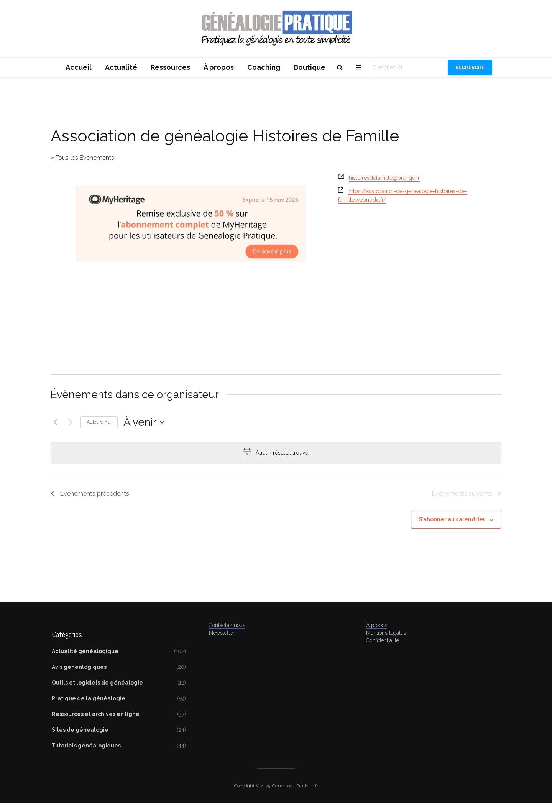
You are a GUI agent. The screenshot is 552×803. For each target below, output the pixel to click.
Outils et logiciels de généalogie (97, 683)
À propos (219, 67)
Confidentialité (382, 640)
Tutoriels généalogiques (86, 745)
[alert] (276, 452)
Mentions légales (386, 633)
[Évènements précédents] (55, 422)
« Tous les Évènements (82, 157)
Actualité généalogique (85, 651)
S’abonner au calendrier (452, 519)
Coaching (263, 67)
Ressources (170, 67)
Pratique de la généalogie (88, 698)
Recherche (470, 67)
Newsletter (222, 633)
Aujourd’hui (99, 422)
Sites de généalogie (80, 730)
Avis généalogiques (79, 667)
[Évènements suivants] (70, 422)
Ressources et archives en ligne (96, 714)
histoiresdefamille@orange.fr (384, 178)
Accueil (79, 67)
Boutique (309, 67)
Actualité (121, 67)
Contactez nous (227, 625)
